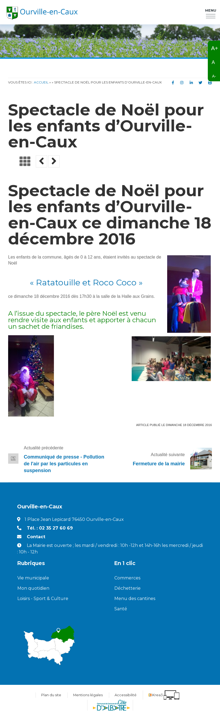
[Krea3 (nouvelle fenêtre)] (163, 695)
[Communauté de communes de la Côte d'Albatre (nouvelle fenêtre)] (111, 705)
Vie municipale (33, 577)
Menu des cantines (134, 598)
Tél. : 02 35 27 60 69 (50, 528)
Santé (120, 608)
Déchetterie (127, 588)
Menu (210, 10)
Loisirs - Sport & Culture (42, 598)
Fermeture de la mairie (159, 463)
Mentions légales (88, 695)
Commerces (127, 577)
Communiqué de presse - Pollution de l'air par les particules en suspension (64, 463)
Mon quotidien (33, 588)
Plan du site (51, 695)
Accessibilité (126, 695)
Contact (36, 536)
